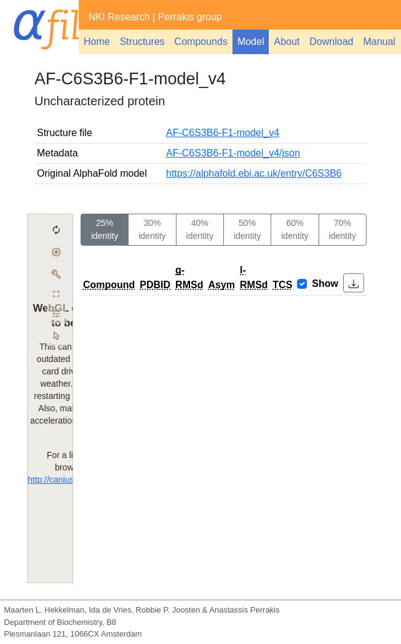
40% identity (199, 229)
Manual (379, 41)
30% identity (151, 229)
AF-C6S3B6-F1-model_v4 (222, 132)
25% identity (104, 229)
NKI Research (119, 17)
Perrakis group (190, 17)
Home (97, 41)
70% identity (342, 229)
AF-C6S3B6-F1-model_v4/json (233, 153)
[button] (353, 282)
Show (325, 283)
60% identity (294, 229)
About (287, 41)
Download (331, 41)
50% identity (247, 229)
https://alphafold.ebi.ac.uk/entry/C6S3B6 (254, 173)
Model (250, 41)
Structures (142, 41)
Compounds (201, 41)
